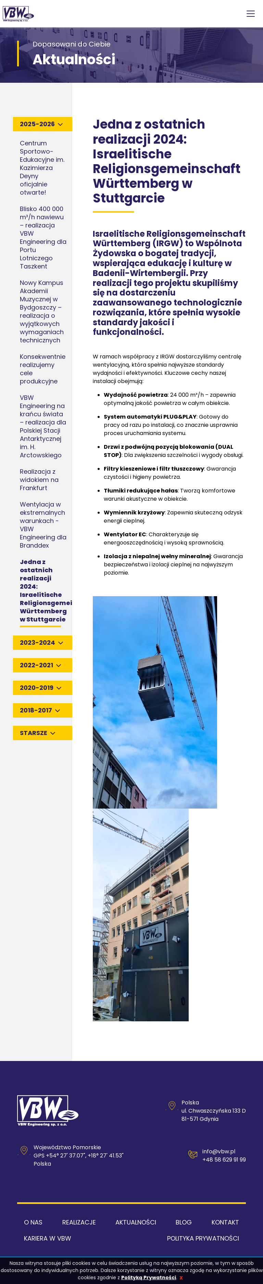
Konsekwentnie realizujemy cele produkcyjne (42, 368)
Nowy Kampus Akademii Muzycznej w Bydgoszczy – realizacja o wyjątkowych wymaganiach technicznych (42, 311)
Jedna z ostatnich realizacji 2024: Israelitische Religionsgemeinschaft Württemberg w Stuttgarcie (59, 591)
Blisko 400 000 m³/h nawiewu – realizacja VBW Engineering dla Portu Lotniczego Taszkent (43, 238)
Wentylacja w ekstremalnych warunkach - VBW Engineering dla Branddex (43, 525)
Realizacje (79, 1222)
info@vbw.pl (218, 1151)
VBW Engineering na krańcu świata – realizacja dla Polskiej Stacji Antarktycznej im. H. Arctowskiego (43, 426)
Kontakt (225, 1222)
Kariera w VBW (47, 1238)
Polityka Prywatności (203, 1238)
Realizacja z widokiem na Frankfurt (39, 479)
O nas (33, 1222)
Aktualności (135, 1222)
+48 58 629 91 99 (224, 1160)
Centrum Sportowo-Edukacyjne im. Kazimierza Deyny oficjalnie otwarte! (42, 168)
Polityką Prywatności (148, 1277)
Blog (184, 1222)
